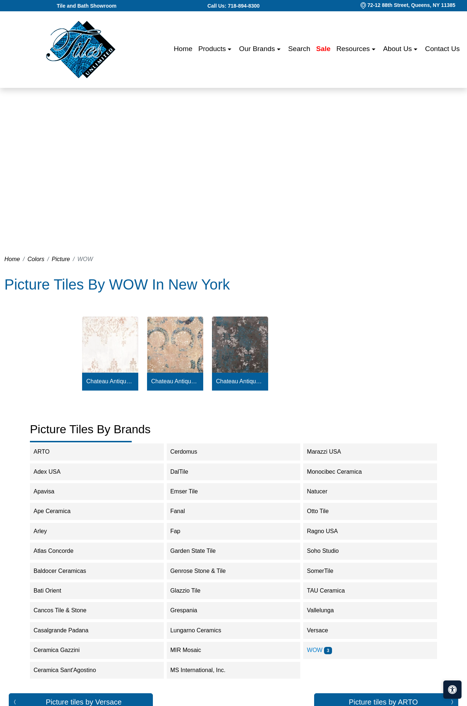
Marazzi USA (330, 452)
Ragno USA (328, 531)
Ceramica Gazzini (63, 650)
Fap (181, 531)
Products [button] (213, 49)
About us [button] (398, 49)
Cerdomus (188, 452)
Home (183, 49)
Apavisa (50, 491)
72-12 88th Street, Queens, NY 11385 (411, 5)
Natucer (323, 491)
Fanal (183, 511)
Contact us (442, 49)
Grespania (189, 610)
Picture (61, 259)
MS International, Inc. (202, 670)
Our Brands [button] (258, 49)
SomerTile (326, 571)
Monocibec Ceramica (339, 472)
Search (299, 49)
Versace (323, 630)
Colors (35, 259)
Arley (46, 531)
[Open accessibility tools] (452, 689)
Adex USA (52, 472)
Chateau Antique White (110, 381)
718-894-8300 (243, 6)
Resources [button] (354, 49)
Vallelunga (325, 610)
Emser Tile (189, 491)
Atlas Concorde (58, 551)
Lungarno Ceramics (200, 630)
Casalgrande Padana (67, 630)
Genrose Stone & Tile (204, 571)
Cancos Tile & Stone (66, 610)
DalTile (185, 472)
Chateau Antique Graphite (240, 381)
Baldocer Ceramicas (65, 571)
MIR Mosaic (191, 650)
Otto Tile (322, 511)
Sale (323, 49)
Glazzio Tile (191, 590)
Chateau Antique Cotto (175, 381)
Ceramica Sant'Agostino (69, 670)
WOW (319, 650)
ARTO (49, 452)
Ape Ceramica (58, 511)
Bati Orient (53, 590)
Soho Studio (329, 551)
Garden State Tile (199, 551)
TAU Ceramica (332, 590)
